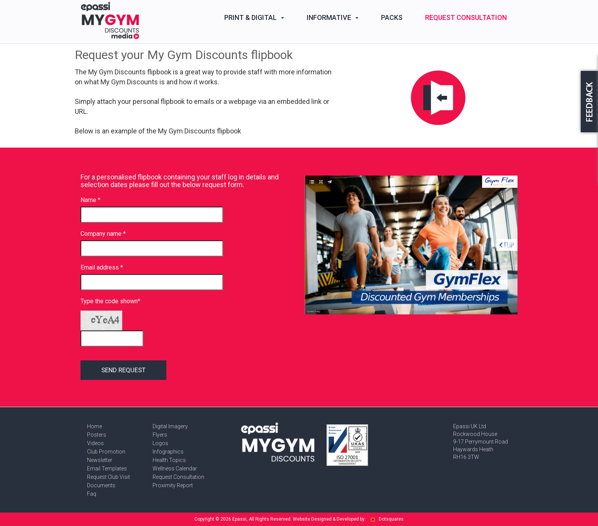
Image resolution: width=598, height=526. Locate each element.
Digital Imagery (170, 426)
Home (94, 426)
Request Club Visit (108, 477)
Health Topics (169, 460)
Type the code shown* (110, 301)
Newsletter (99, 460)
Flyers (160, 435)
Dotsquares (387, 519)
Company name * (103, 233)
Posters (96, 435)
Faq (91, 494)
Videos (95, 443)
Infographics (168, 452)
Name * (90, 200)
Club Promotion (106, 452)
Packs (391, 17)
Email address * (101, 267)
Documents (101, 485)
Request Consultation (466, 17)
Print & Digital (254, 17)
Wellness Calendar (175, 468)
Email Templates (107, 468)
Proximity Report (173, 485)
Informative (332, 17)
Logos (160, 443)
